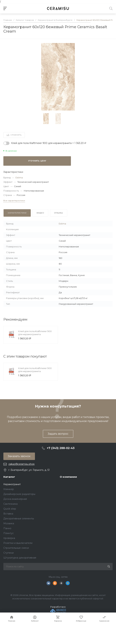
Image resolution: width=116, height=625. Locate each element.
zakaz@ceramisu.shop (21, 464)
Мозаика (8, 523)
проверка (9, 538)
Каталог (9, 476)
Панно (7, 528)
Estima (19, 177)
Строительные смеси (16, 547)
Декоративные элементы (18, 518)
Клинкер (8, 489)
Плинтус (8, 533)
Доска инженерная (15, 498)
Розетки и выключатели (17, 543)
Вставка (8, 513)
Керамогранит (12, 484)
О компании (68, 476)
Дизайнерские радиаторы (19, 494)
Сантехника (10, 503)
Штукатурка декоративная (19, 557)
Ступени (8, 552)
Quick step (9, 508)
